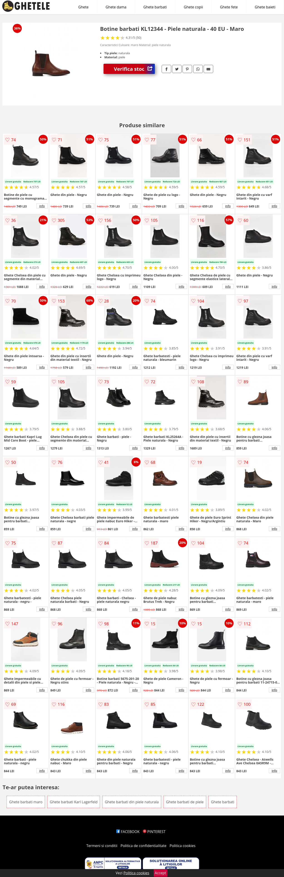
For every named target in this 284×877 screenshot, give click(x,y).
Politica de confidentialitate (143, 845)
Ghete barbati (155, 7)
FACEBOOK (128, 831)
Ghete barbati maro (25, 801)
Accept (160, 872)
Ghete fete (229, 7)
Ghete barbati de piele (185, 801)
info (42, 206)
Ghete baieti (265, 7)
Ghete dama (116, 7)
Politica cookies (182, 845)
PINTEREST (154, 831)
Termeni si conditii (101, 845)
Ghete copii (193, 7)
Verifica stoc (134, 69)
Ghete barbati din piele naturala (132, 801)
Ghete (83, 7)
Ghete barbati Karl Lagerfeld (73, 801)
